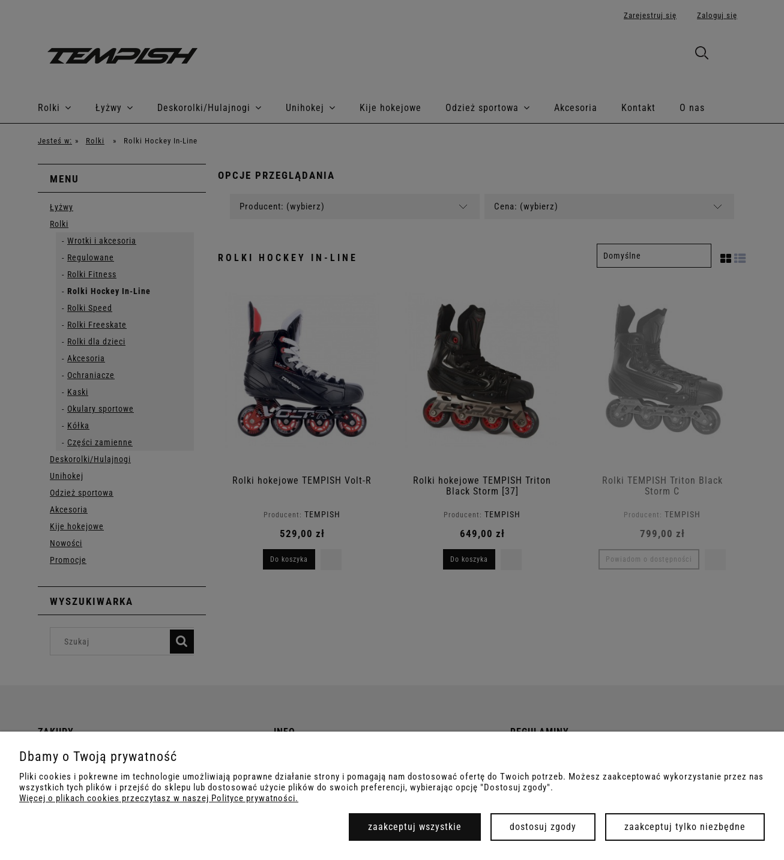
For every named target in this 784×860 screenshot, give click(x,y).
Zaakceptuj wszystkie (415, 826)
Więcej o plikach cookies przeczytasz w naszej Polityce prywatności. (158, 798)
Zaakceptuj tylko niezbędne (685, 826)
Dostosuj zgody (543, 826)
